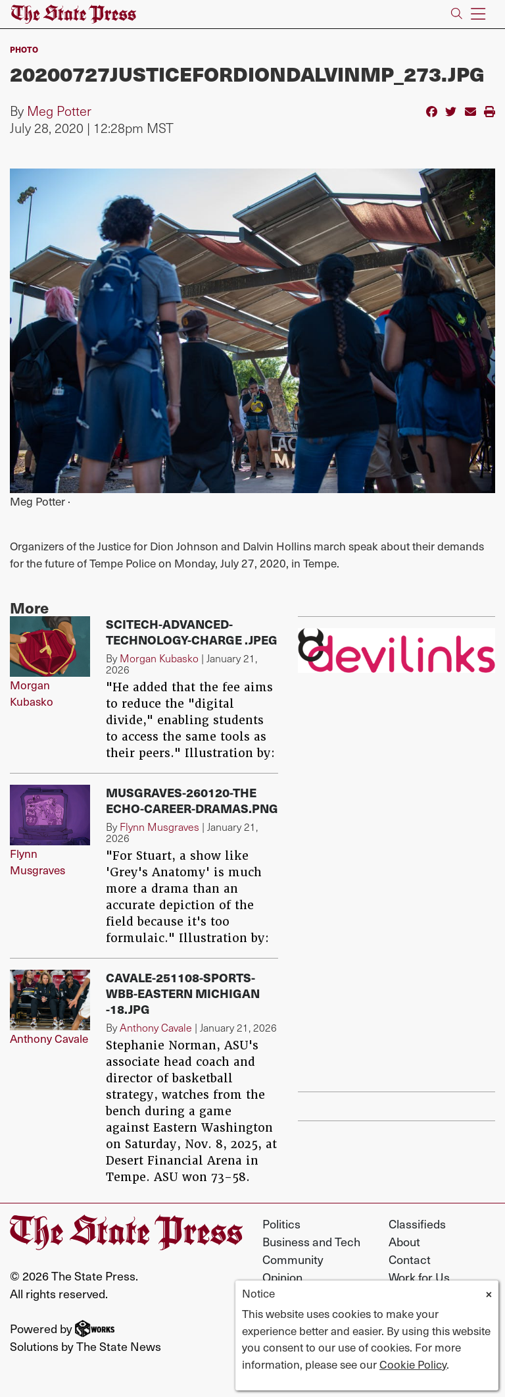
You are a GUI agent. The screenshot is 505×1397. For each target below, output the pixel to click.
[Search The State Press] (456, 14)
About (404, 1241)
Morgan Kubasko (31, 693)
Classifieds (417, 1223)
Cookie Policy (412, 1364)
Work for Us (419, 1277)
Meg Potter (59, 110)
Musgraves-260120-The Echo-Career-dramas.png (192, 800)
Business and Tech (311, 1241)
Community (293, 1259)
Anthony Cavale (49, 1038)
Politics (281, 1223)
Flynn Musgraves (37, 862)
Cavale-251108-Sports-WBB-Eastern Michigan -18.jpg (183, 993)
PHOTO (24, 49)
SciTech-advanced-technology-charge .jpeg (191, 631)
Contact (410, 1259)
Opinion (282, 1277)
